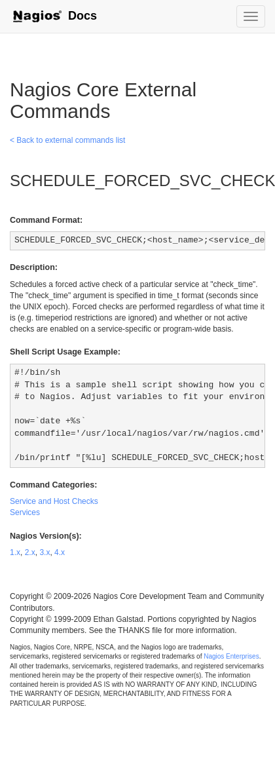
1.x (15, 552)
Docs (55, 15)
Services (25, 512)
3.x (44, 552)
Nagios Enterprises (231, 656)
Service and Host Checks (54, 501)
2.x (30, 552)
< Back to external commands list (67, 140)
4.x (59, 552)
